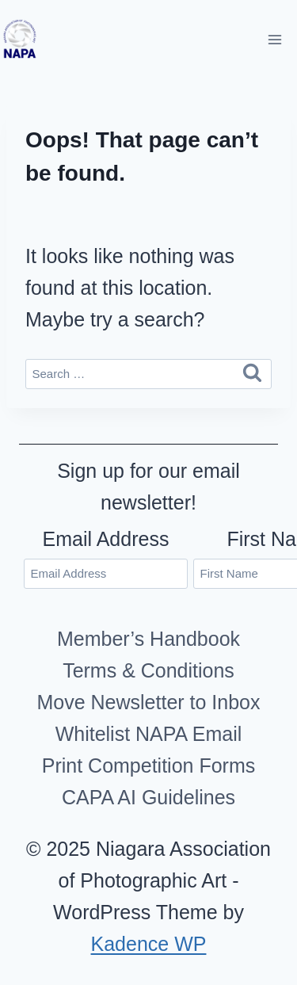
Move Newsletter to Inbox (148, 702)
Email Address (106, 539)
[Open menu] (274, 39)
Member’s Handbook (148, 639)
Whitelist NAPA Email (148, 734)
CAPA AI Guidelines (148, 797)
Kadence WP (149, 944)
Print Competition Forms (149, 765)
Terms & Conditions (148, 670)
